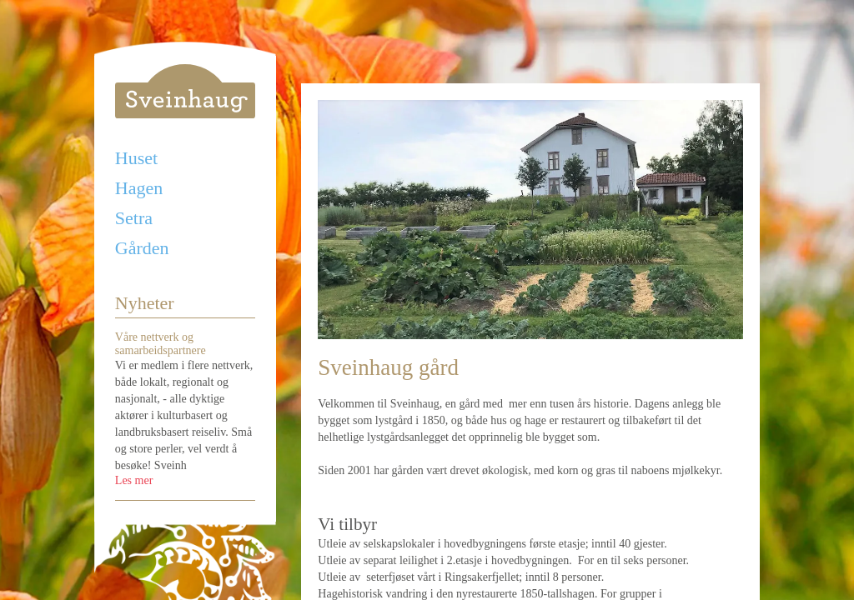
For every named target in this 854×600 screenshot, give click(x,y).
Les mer (134, 480)
